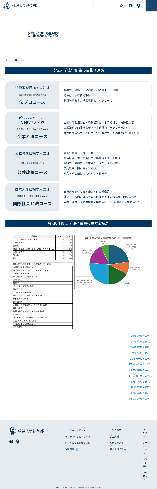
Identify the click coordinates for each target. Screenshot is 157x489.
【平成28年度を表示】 (140, 376)
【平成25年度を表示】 (140, 393)
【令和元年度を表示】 (140, 358)
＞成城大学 (145, 476)
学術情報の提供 (118, 449)
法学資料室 (115, 430)
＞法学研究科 (145, 463)
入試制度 (69, 449)
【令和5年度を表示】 (141, 335)
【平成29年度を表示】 (140, 370)
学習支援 (114, 436)
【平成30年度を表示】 (140, 364)
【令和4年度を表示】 (140, 341)
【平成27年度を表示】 (140, 381)
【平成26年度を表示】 (140, 387)
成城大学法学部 (27, 6)
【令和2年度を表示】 (140, 353)
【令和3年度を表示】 (140, 347)
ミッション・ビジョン (76, 430)
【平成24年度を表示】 (140, 399)
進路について (116, 443)
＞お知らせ (145, 433)
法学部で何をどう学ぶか (77, 436)
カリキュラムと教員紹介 (77, 443)
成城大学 (7, 6)
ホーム (8, 60)
